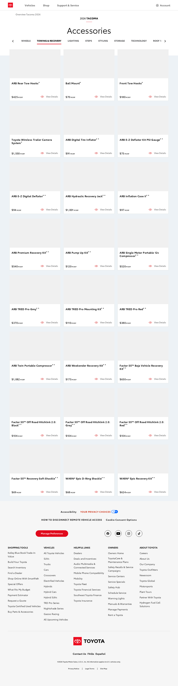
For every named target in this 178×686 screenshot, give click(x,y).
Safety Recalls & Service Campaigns (120, 568)
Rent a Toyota (115, 615)
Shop (46, 5)
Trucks (47, 564)
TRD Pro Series (51, 602)
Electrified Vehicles (54, 580)
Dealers (78, 553)
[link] (68, 511)
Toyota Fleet (80, 584)
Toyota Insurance (83, 600)
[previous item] (14, 41)
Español (100, 654)
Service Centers (116, 576)
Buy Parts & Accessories (20, 611)
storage (119, 41)
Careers (144, 553)
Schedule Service (117, 592)
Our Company (147, 564)
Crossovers (50, 575)
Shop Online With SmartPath (23, 578)
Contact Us (79, 654)
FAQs (91, 654)
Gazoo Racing (51, 614)
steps (88, 41)
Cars (46, 569)
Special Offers (15, 584)
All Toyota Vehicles (54, 553)
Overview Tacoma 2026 (28, 14)
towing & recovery (49, 41)
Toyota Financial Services (87, 589)
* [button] (39, 83)
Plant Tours (146, 591)
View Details (52, 96)
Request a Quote (17, 600)
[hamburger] (163, 5)
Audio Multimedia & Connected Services (84, 565)
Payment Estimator (18, 595)
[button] (121, 519)
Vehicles (30, 5)
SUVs (46, 558)
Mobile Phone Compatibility (89, 573)
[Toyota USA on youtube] (118, 533)
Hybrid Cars (50, 591)
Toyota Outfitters (149, 569)
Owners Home (116, 553)
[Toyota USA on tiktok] (139, 533)
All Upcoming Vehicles (56, 619)
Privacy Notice (73, 668)
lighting (73, 41)
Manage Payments (118, 609)
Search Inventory (17, 567)
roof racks (160, 41)
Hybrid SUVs (50, 597)
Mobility (78, 578)
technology (139, 41)
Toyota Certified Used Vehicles (24, 606)
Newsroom (145, 575)
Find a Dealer (15, 573)
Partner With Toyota (150, 597)
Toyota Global (147, 580)
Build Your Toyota (17, 561)
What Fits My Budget (19, 589)
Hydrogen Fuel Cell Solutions (150, 604)
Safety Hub (114, 587)
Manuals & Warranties (120, 603)
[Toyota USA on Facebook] (108, 533)
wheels (26, 41)
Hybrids (48, 586)
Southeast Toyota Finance (88, 595)
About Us (145, 558)
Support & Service (68, 5)
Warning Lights (116, 598)
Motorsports (146, 586)
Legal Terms (89, 668)
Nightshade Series (53, 608)
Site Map (103, 668)
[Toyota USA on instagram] (128, 533)
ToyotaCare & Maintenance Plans (118, 560)
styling (103, 41)
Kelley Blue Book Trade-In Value (21, 554)
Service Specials (116, 581)
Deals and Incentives (85, 558)
